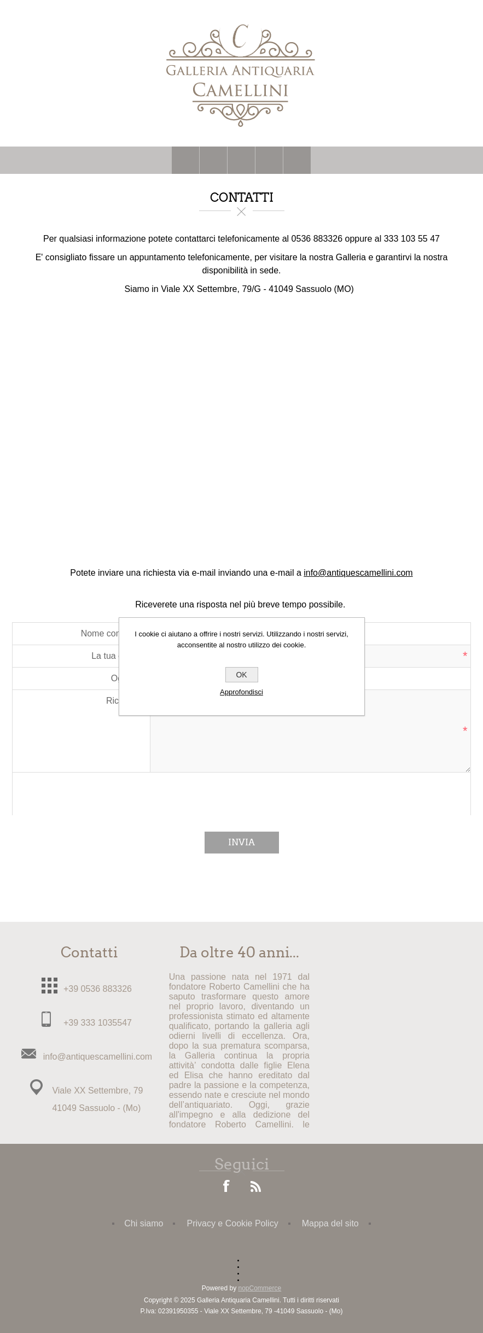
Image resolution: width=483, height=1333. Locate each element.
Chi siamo (143, 1223)
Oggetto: (127, 678)
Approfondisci (241, 692)
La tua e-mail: (117, 655)
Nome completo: (113, 633)
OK (241, 674)
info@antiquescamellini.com (358, 572)
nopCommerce (260, 1288)
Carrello (269, 160)
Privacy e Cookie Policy (232, 1223)
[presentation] (242, 794)
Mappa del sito (330, 1223)
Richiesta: (125, 700)
